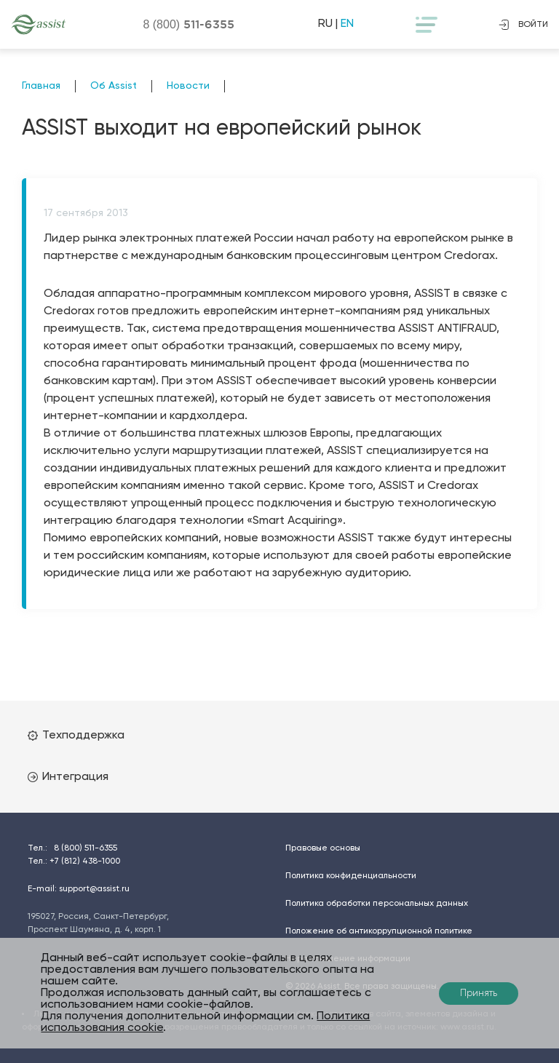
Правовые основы (322, 848)
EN (347, 24)
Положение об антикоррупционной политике (378, 931)
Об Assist (113, 86)
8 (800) (188, 24)
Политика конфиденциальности (350, 876)
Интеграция (68, 777)
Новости (188, 86)
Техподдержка (76, 735)
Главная (41, 86)
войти (523, 25)
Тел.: (72, 848)
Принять (478, 993)
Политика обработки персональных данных (376, 903)
